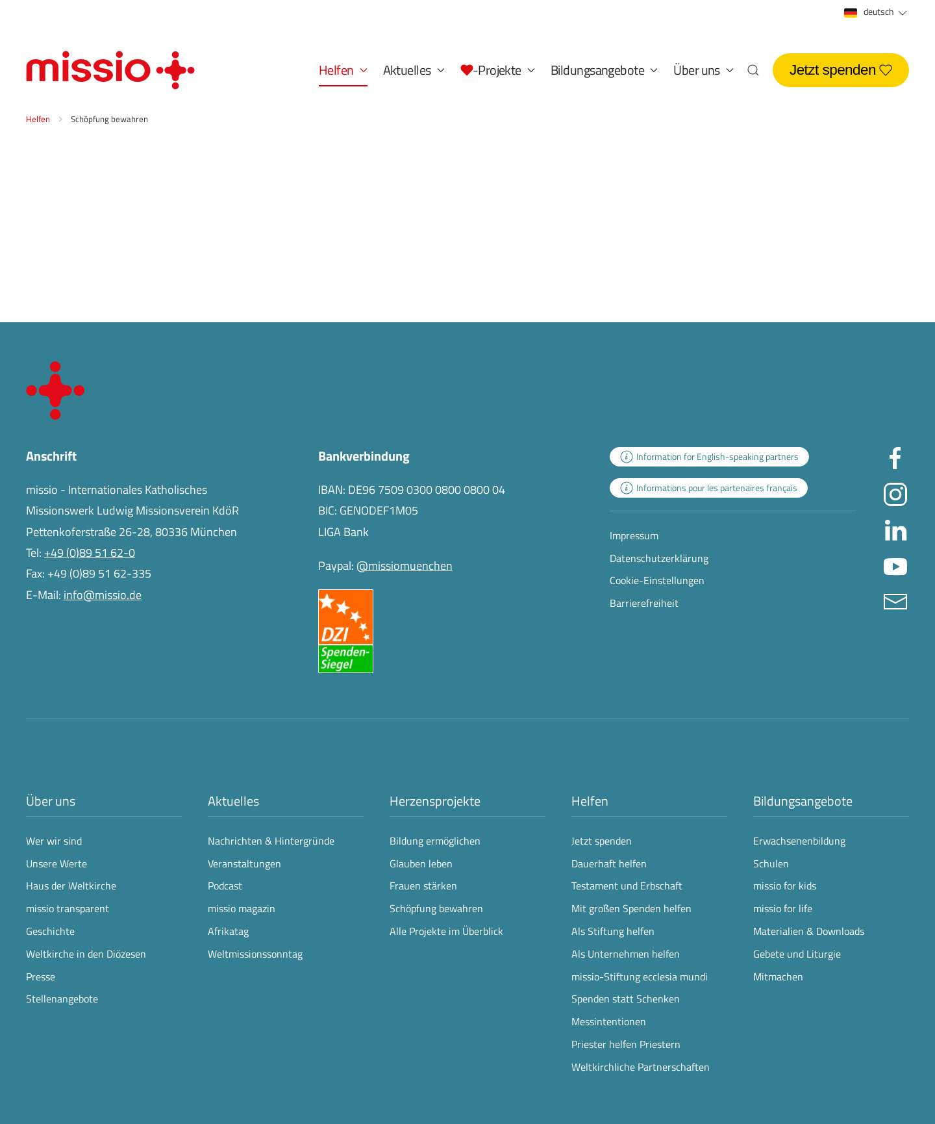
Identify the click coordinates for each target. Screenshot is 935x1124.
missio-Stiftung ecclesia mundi (639, 976)
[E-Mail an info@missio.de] (895, 600)
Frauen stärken (423, 885)
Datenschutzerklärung (659, 558)
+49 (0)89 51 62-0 (89, 552)
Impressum (634, 535)
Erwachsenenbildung (799, 841)
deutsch (876, 12)
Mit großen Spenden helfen (631, 908)
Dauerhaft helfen (609, 863)
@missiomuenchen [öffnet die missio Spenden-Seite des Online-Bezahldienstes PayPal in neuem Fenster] (404, 565)
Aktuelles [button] (414, 70)
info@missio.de (103, 595)
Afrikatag (228, 931)
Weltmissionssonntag (255, 954)
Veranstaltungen (244, 863)
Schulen (771, 863)
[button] (497, 70)
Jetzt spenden (841, 70)
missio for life (782, 908)
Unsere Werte (56, 863)
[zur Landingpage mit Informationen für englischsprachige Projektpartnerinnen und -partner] (709, 456)
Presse (40, 976)
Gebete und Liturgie (797, 954)
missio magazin (241, 908)
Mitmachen (778, 976)
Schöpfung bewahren (436, 908)
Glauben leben (421, 863)
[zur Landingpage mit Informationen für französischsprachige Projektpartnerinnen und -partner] (709, 488)
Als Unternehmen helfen (625, 954)
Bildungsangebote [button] (604, 70)
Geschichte (50, 931)
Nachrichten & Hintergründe (271, 841)
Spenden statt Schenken (625, 998)
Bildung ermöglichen (435, 841)
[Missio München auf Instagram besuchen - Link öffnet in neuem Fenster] (895, 493)
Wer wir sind (54, 841)
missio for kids (784, 885)
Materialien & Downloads (808, 931)
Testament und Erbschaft (626, 885)
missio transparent (67, 908)
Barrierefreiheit (644, 603)
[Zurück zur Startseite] (110, 70)
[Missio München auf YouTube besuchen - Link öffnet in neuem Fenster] (895, 564)
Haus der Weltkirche (71, 885)
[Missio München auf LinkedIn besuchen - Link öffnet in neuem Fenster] (895, 528)
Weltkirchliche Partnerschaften (640, 1067)
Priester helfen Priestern (625, 1044)
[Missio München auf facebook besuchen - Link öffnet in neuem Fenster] (895, 457)
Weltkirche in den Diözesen (86, 954)
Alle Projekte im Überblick (446, 931)
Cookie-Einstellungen (657, 580)
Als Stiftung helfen (612, 931)
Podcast (225, 885)
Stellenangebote (62, 998)
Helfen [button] (343, 70)
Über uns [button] (703, 70)
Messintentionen (608, 1021)
